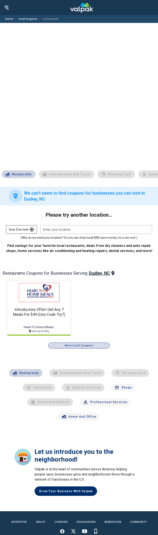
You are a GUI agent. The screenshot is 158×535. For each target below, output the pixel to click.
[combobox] (96, 229)
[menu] (6, 7)
